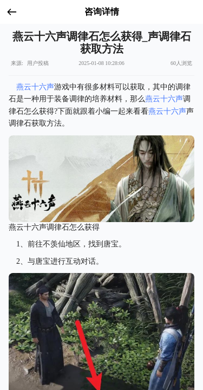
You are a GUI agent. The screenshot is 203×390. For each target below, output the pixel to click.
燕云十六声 (35, 87)
